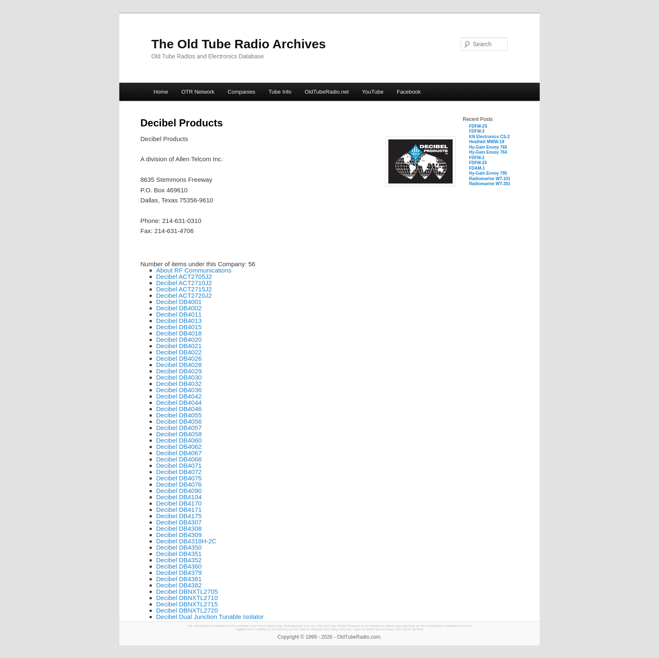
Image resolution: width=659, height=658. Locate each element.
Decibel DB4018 (179, 333)
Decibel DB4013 (179, 320)
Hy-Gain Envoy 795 (488, 173)
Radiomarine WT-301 (489, 183)
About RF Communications (194, 270)
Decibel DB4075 (179, 478)
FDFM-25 (478, 162)
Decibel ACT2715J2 (184, 289)
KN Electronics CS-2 (489, 136)
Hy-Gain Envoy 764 (488, 152)
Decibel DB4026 (179, 358)
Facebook (409, 92)
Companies (242, 92)
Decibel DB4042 (179, 396)
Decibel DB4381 (179, 578)
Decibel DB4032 (179, 383)
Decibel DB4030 (179, 377)
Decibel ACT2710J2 (184, 282)
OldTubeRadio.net (327, 92)
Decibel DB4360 (179, 566)
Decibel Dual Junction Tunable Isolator (210, 616)
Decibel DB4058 (179, 434)
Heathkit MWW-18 (486, 141)
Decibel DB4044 (179, 402)
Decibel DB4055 (179, 415)
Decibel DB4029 (179, 371)
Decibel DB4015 (179, 326)
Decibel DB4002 (179, 308)
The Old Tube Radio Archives (238, 44)
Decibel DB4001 (179, 301)
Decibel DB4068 (179, 459)
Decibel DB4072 (179, 471)
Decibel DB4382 (179, 585)
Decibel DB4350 (179, 547)
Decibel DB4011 (179, 314)
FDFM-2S (478, 126)
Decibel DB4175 (179, 515)
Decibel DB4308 (179, 528)
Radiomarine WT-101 (489, 178)
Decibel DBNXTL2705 (187, 591)
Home (160, 92)
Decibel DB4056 (179, 421)
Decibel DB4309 (179, 534)
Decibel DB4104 (179, 497)
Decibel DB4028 (179, 364)
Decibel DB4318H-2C (186, 541)
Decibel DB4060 (179, 440)
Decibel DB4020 (179, 339)
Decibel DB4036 (179, 389)
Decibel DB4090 (179, 490)
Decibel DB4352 (179, 560)
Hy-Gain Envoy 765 (488, 147)
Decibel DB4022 (179, 352)
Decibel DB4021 (179, 345)
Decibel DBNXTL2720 (187, 610)
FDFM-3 (477, 131)
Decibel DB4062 (179, 446)
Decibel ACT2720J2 (184, 295)
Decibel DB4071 (179, 465)
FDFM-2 (477, 157)
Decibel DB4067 (179, 452)
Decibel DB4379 (179, 572)
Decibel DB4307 (179, 522)
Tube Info (280, 92)
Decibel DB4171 (179, 509)
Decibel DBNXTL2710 (187, 597)
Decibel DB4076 (179, 484)
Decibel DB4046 (179, 408)
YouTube (372, 92)
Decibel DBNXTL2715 (187, 604)
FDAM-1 (477, 168)
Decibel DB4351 (179, 553)
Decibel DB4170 (179, 503)
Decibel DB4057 (179, 427)
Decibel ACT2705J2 (184, 276)
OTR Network (197, 92)
